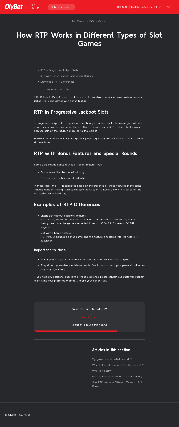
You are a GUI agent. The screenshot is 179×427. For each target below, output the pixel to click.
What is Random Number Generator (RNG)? (117, 376)
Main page (121, 6)
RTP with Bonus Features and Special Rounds (67, 75)
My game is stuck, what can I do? (112, 359)
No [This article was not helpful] (83, 317)
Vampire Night (81, 126)
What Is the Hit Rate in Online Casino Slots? (118, 364)
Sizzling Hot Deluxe (67, 219)
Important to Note (58, 89)
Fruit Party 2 (48, 236)
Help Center (78, 21)
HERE (104, 280)
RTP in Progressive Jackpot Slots (59, 70)
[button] (146, 6)
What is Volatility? (102, 370)
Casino (102, 21)
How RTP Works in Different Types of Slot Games (117, 384)
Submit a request (61, 7)
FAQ (92, 21)
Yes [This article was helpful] (96, 317)
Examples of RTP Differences (57, 81)
